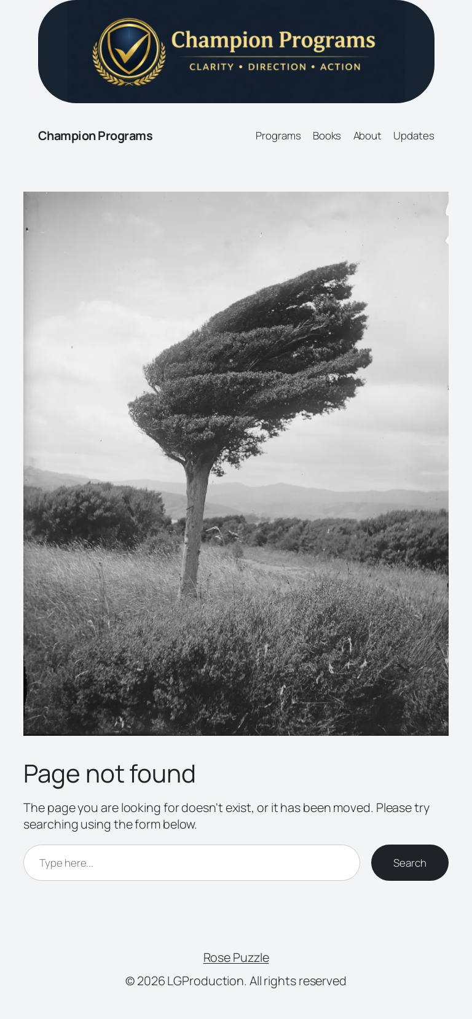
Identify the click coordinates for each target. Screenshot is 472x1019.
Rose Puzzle (236, 957)
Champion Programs (95, 135)
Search (409, 863)
